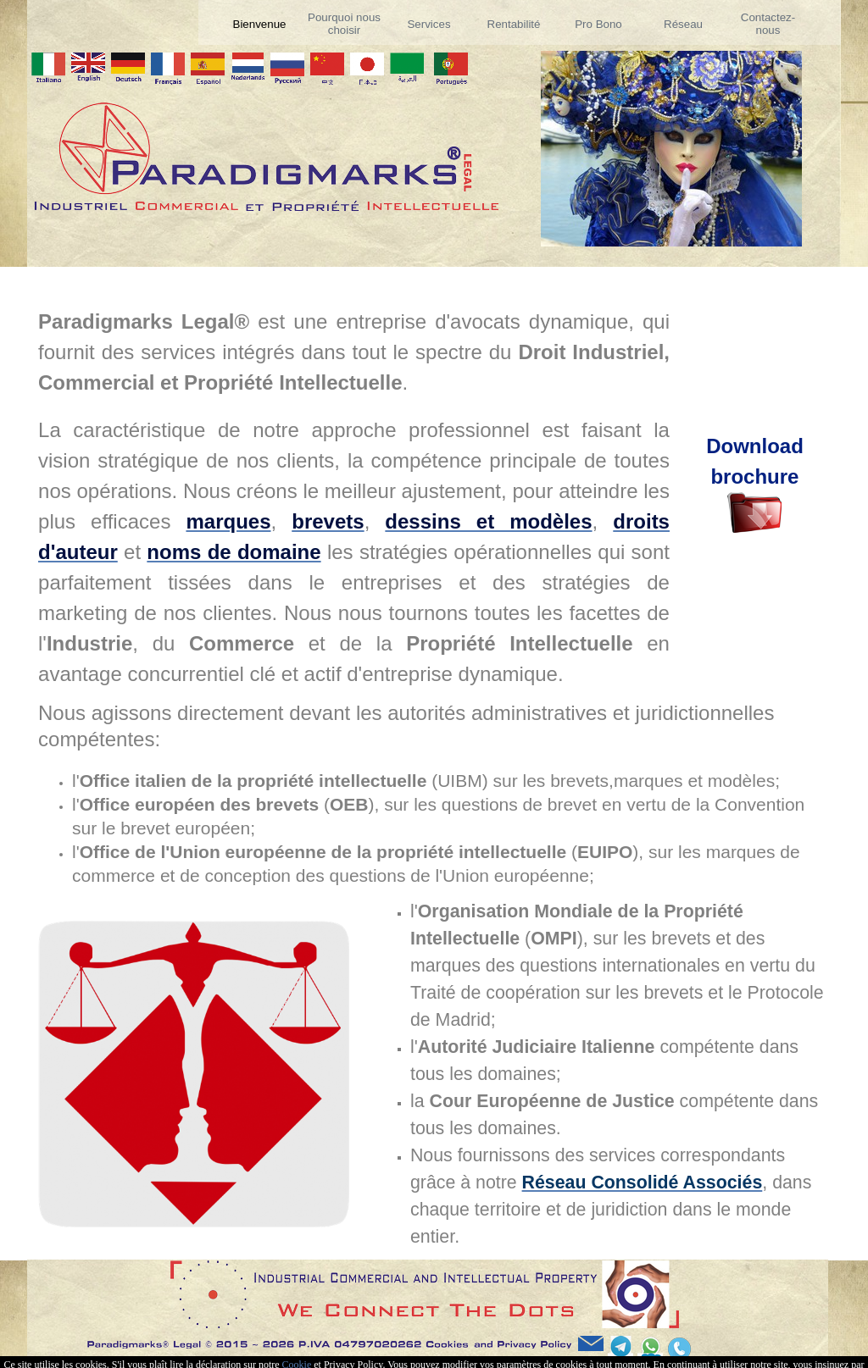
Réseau (683, 24)
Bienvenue (260, 24)
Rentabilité (514, 24)
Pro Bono (598, 24)
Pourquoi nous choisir (344, 23)
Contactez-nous (768, 23)
